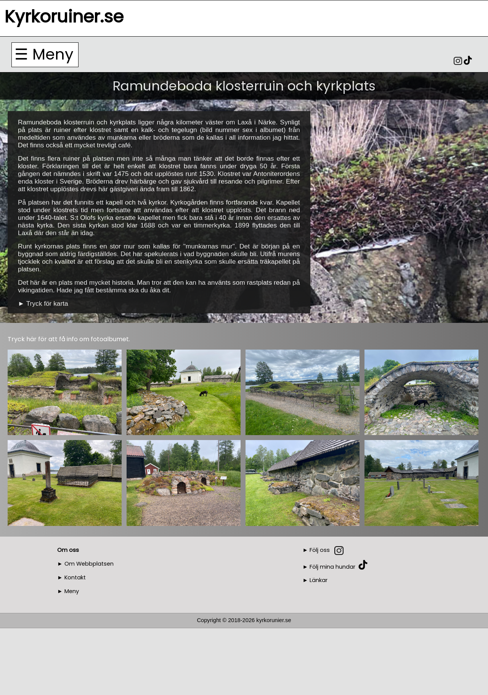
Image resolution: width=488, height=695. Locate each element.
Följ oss (320, 550)
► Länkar (315, 580)
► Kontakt (71, 577)
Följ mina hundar (332, 566)
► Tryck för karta (43, 303)
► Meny (68, 591)
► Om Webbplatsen (85, 564)
